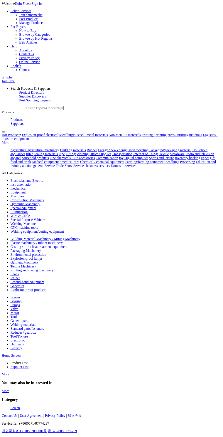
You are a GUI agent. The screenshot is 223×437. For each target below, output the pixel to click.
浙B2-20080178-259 (62, 431)
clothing (83, 154)
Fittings (71, 154)
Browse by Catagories (34, 34)
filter (29, 154)
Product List (19, 363)
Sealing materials (46, 154)
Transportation (122, 154)
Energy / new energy (112, 150)
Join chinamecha (30, 15)
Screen (15, 408)
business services (98, 166)
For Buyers (18, 27)
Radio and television (200, 154)
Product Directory (31, 92)
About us (25, 50)
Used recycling (138, 150)
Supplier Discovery (32, 96)
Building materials (73, 150)
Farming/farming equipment (145, 162)
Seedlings (172, 162)
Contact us (26, 54)
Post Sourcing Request (35, 100)
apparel (15, 158)
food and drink (20, 162)
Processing (187, 162)
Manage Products (31, 23)
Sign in (37, 3)
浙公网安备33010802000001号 (24, 431)
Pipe (62, 154)
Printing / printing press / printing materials (172, 135)
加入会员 (75, 415)
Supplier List (19, 367)
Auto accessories (83, 158)
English (15, 66)
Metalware (177, 154)
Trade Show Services (70, 166)
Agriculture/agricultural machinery (34, 150)
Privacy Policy (29, 58)
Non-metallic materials (125, 135)
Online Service (29, 62)
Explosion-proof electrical (40, 135)
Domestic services (123, 166)
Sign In (7, 77)
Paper (205, 158)
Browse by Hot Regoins (35, 38)
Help (13, 46)
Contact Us (9, 415)
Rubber (92, 150)
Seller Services (20, 11)
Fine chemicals (60, 158)
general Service (44, 166)
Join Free (22, 3)
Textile (164, 154)
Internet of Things (145, 154)
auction (27, 166)
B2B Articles (28, 42)
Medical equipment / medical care (55, 162)
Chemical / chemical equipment (102, 162)
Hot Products (11, 135)
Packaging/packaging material (170, 150)
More (5, 143)
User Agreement (31, 415)
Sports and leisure (161, 158)
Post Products (28, 19)
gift (212, 158)
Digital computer (136, 158)
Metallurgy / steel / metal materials (83, 135)
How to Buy (27, 30)
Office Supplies (100, 154)
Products (16, 119)
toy (121, 158)
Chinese (24, 70)
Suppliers (17, 123)
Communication (107, 158)
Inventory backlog (187, 158)
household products (35, 158)
